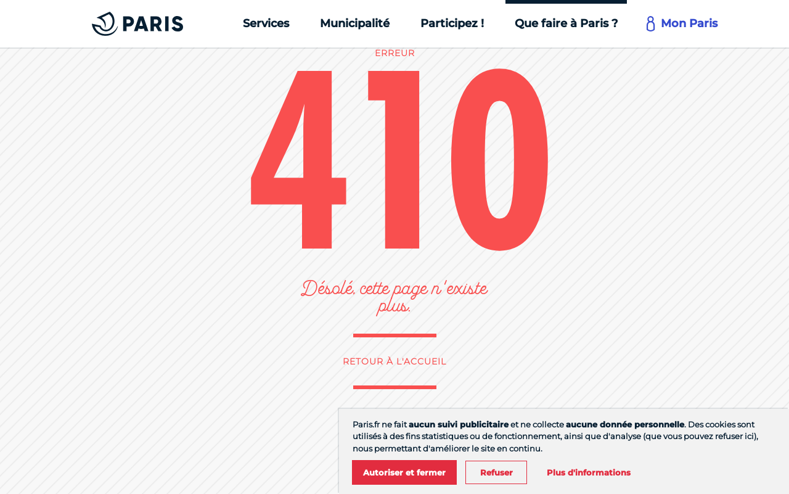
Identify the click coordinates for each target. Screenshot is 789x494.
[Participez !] (452, 23)
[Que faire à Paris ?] (566, 23)
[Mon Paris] (683, 23)
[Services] (266, 23)
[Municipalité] (355, 23)
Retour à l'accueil (394, 361)
